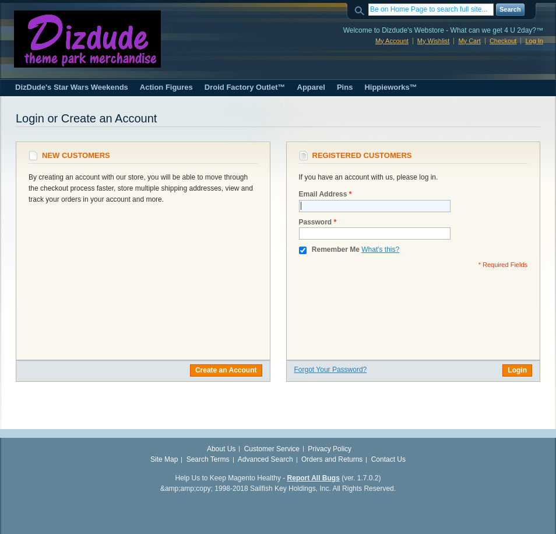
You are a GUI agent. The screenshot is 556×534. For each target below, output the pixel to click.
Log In (534, 40)
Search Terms (208, 459)
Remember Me (336, 249)
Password (315, 222)
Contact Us (388, 459)
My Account (392, 40)
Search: (361, 9)
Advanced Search (265, 459)
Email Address (323, 194)
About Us (221, 449)
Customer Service (272, 449)
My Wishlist (433, 40)
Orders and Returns (332, 459)
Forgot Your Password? (330, 370)
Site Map (164, 459)
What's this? (380, 249)
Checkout (503, 40)
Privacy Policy (329, 449)
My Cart (469, 40)
